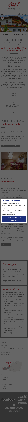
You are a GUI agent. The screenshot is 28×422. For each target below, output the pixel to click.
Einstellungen (14, 220)
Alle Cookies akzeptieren (14, 217)
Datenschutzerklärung (8, 214)
